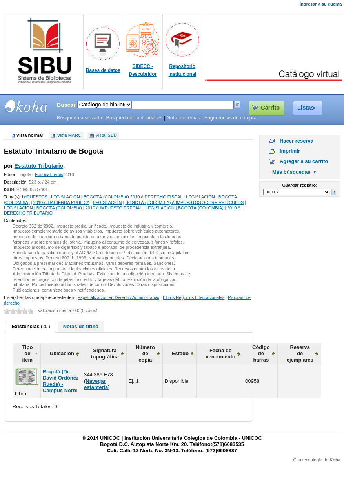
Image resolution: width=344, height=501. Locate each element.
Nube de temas (183, 118)
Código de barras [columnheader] (261, 353)
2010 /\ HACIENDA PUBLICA (61, 202)
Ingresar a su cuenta (321, 4)
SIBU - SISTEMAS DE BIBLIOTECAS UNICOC (26, 106)
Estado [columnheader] (180, 353)
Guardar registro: (299, 185)
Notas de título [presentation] (80, 326)
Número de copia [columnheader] (145, 353)
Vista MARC (69, 135)
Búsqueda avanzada (79, 118)
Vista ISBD (105, 135)
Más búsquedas (291, 172)
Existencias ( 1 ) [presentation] (30, 326)
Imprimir (290, 151)
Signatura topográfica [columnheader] (105, 353)
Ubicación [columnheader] (62, 353)
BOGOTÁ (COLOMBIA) (59, 208)
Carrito (270, 108)
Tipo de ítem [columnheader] (27, 353)
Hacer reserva (296, 141)
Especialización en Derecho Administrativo (118, 297)
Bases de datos (103, 70)
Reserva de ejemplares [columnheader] (300, 353)
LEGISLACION (65, 197)
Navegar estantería (96, 384)
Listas (305, 108)
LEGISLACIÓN (200, 197)
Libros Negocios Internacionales (193, 297)
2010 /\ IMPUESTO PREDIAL (114, 208)
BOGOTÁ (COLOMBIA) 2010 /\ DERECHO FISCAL (133, 197)
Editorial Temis (49, 174)
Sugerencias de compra (230, 118)
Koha (334, 459)
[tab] (30, 327)
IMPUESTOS (34, 197)
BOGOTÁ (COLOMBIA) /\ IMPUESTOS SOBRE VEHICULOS (184, 202)
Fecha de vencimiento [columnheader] (220, 353)
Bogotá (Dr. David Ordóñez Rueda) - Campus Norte (61, 381)
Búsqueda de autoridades (134, 118)
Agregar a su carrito (304, 161)
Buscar (66, 105)
